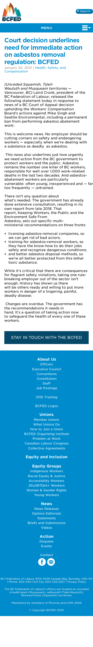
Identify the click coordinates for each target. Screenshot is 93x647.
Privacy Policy (77, 581)
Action (47, 536)
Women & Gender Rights (46, 490)
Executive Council (46, 369)
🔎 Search (83, 11)
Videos (46, 527)
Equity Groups (46, 466)
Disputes (46, 541)
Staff (46, 383)
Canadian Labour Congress (47, 443)
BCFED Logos (46, 406)
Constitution (47, 378)
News (46, 503)
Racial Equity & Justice (46, 476)
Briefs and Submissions (47, 523)
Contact (46, 555)
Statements (46, 518)
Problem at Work (46, 438)
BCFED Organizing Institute (46, 434)
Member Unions (46, 419)
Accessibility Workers (46, 481)
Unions (46, 414)
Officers (46, 364)
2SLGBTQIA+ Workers (46, 485)
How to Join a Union (46, 429)
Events (46, 546)
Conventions (46, 374)
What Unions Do (46, 424)
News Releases (46, 508)
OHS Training (46, 397)
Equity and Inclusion (47, 457)
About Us (46, 359)
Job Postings (46, 388)
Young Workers (46, 495)
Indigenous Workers (46, 471)
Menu (66, 27)
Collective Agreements (46, 448)
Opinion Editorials (46, 513)
